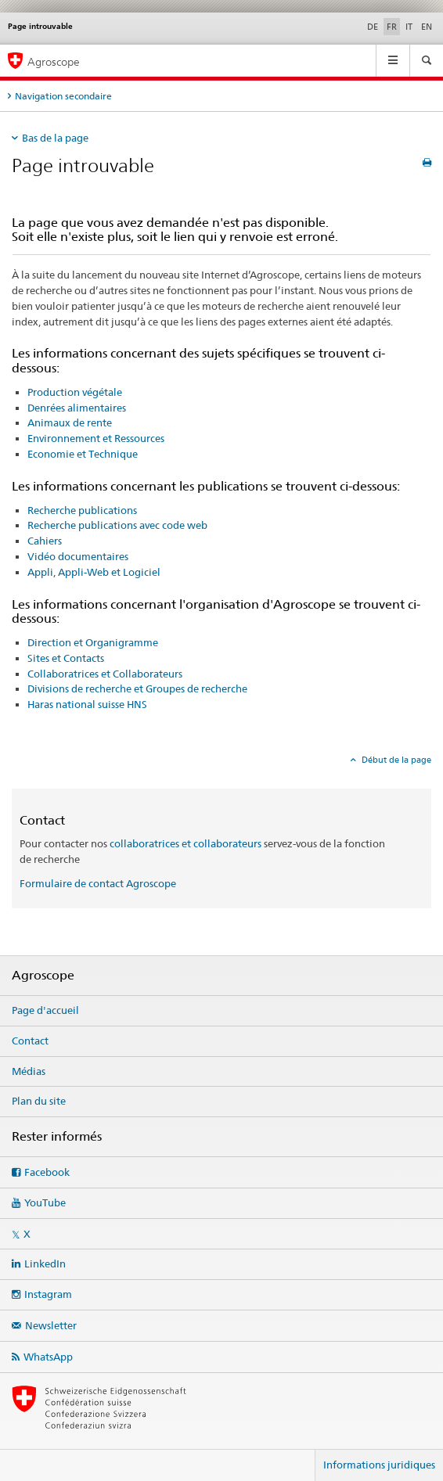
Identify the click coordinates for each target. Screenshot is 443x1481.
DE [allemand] (372, 26)
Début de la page (395, 759)
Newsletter (51, 1325)
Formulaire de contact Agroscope (98, 883)
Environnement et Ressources (95, 438)
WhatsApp (48, 1356)
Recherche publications (82, 510)
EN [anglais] (426, 26)
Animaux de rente (69, 422)
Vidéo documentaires (77, 556)
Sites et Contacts (65, 658)
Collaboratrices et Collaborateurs (104, 673)
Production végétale (74, 392)
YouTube (45, 1202)
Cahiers (44, 540)
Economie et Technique (82, 454)
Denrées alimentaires (76, 407)
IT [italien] (408, 26)
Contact (30, 1040)
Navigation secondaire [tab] (63, 96)
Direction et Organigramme (92, 642)
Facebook (47, 1172)
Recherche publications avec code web (117, 525)
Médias (28, 1071)
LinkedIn (45, 1263)
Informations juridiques (379, 1464)
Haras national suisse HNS (87, 704)
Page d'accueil (45, 1010)
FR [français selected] (392, 26)
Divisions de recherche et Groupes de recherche (137, 688)
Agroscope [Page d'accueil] (53, 61)
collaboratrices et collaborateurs (185, 843)
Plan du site (39, 1101)
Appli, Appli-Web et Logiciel (93, 572)
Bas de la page (55, 137)
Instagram (48, 1294)
